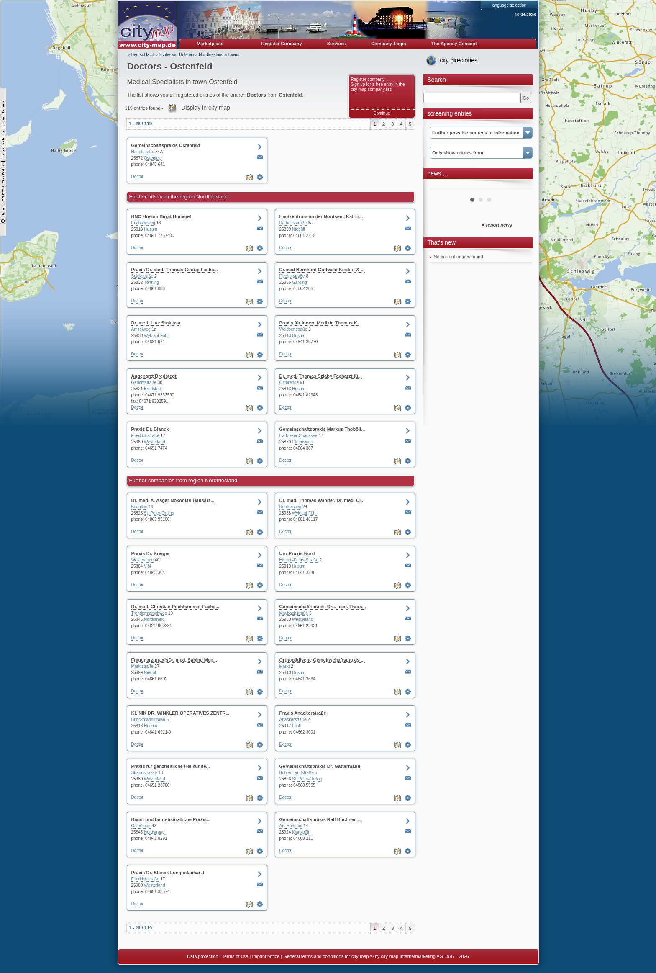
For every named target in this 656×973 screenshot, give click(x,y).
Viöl (147, 566)
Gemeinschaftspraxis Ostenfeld (165, 145)
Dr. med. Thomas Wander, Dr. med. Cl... (322, 500)
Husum (150, 229)
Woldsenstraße (293, 329)
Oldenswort (302, 442)
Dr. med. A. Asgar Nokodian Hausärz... (173, 500)
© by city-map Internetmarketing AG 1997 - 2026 (419, 956)
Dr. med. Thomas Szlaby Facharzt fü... (320, 375)
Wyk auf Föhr (156, 335)
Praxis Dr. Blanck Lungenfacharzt (168, 872)
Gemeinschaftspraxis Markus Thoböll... (322, 429)
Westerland (154, 442)
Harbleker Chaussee (298, 435)
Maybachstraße (293, 613)
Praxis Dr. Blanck (150, 429)
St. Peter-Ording (159, 513)
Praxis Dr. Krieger (150, 553)
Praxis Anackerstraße (302, 713)
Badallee (139, 507)
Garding (299, 282)
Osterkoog (141, 826)
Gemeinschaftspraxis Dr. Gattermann (320, 766)
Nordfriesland (211, 54)
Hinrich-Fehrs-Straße (298, 560)
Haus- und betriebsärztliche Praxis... (171, 819)
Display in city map (205, 107)
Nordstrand (154, 619)
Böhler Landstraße (296, 772)
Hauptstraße (142, 151)
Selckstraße (142, 276)
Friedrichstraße (145, 435)
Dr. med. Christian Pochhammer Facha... (175, 606)
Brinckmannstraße (148, 719)
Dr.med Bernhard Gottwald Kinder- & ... (322, 269)
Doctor (137, 176)
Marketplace (210, 43)
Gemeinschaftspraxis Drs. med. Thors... (322, 606)
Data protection (202, 956)
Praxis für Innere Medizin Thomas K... (320, 322)
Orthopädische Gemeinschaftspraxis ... (322, 659)
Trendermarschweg (149, 613)
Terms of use (235, 956)
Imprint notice (265, 956)
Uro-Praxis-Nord (297, 553)
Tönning (151, 282)
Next (521, 186)
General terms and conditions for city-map (326, 956)
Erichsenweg (143, 223)
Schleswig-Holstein (176, 54)
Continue (381, 113)
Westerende (142, 560)
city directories (458, 60)
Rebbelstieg (290, 507)
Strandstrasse (144, 772)
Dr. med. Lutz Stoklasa (155, 322)
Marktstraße (142, 666)
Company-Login (388, 43)
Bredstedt (153, 388)
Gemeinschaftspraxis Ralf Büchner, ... (320, 819)
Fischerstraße (292, 276)
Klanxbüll (300, 832)
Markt (284, 666)
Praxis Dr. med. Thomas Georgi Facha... (174, 269)
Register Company (281, 43)
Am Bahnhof (290, 826)
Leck (296, 725)
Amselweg (141, 329)
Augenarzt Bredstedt (154, 375)
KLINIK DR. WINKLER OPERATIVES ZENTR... (180, 713)
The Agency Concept (454, 43)
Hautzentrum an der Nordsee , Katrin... (321, 216)
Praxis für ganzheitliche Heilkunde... (170, 766)
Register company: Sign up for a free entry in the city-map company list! (378, 84)
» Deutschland (141, 54)
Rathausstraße (293, 223)
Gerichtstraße (144, 382)
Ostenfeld (153, 158)
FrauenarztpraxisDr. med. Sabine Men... (174, 659)
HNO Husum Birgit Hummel (161, 216)
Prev (440, 186)
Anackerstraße (293, 719)
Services (336, 43)
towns (233, 54)
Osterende (289, 382)
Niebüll (298, 229)
